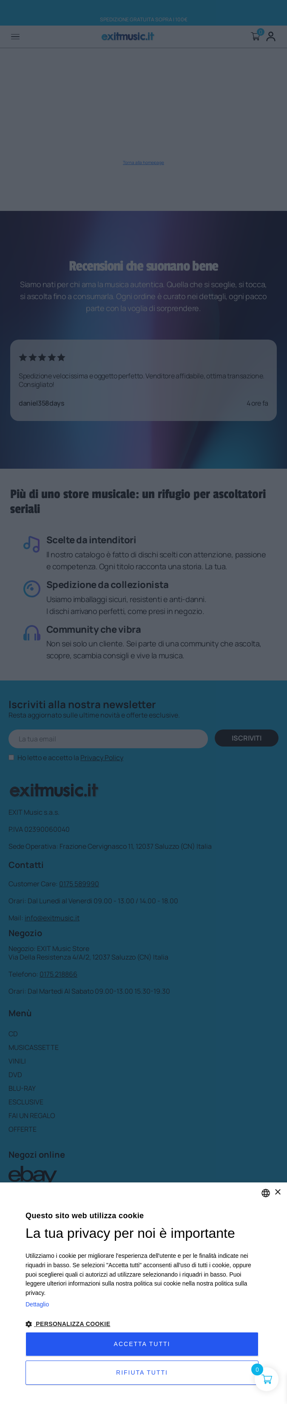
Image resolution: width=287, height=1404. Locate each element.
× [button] (277, 1192)
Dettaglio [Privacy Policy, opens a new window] (37, 1304)
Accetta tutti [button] (142, 1344)
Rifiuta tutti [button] (142, 1372)
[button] (143, 1324)
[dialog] (143, 1293)
